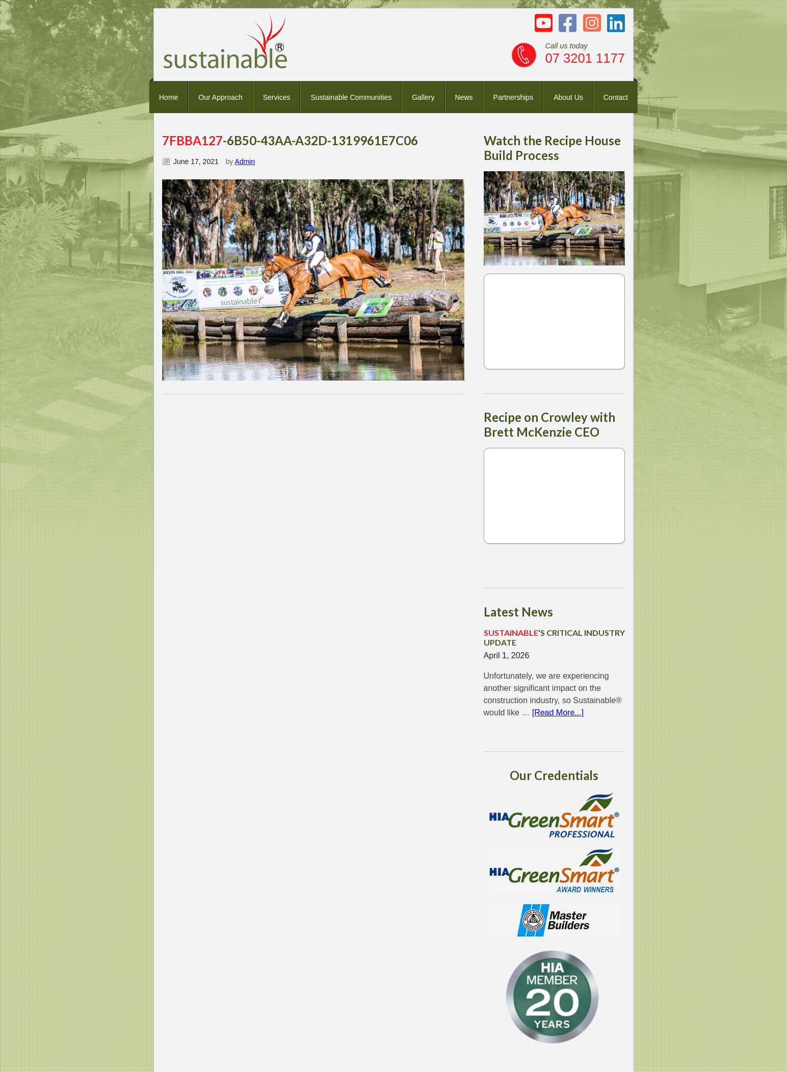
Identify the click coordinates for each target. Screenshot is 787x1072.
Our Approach (220, 97)
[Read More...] (558, 712)
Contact (616, 97)
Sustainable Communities (350, 97)
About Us (568, 97)
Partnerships (513, 97)
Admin (245, 161)
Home (168, 97)
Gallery (423, 97)
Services (277, 97)
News (464, 97)
